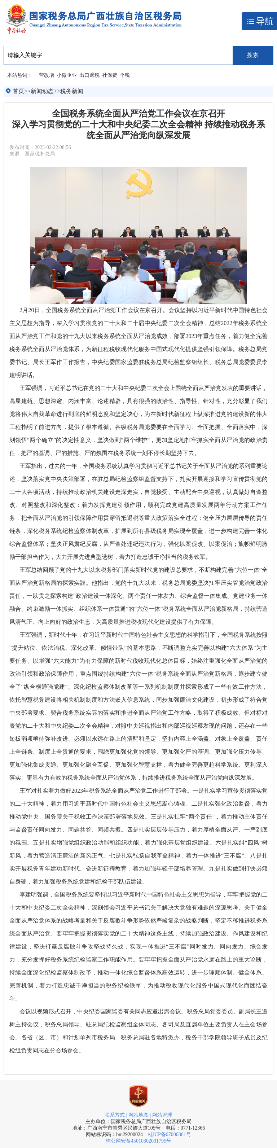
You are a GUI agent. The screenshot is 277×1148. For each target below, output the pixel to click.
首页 (18, 91)
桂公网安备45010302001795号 (138, 1141)
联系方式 (115, 1115)
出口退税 (89, 75)
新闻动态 (42, 91)
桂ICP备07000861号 (169, 1134)
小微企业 (67, 75)
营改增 (46, 75)
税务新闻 (71, 91)
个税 (125, 75)
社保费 (109, 75)
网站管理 (162, 1115)
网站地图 (138, 1115)
